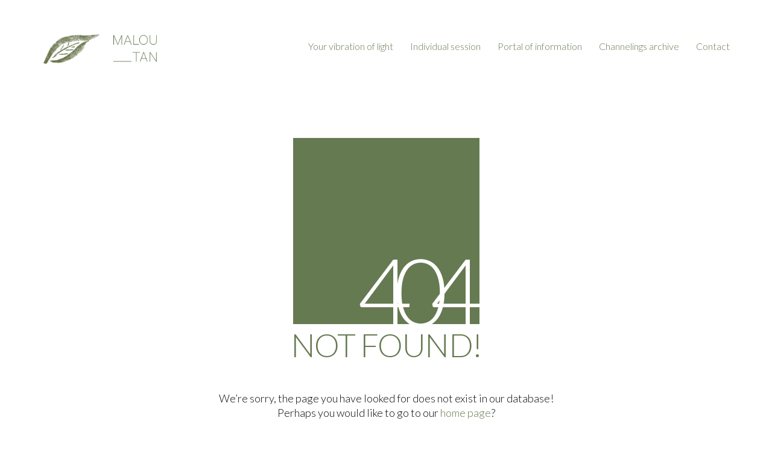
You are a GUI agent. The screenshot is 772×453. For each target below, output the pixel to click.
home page (465, 412)
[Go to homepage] (99, 46)
